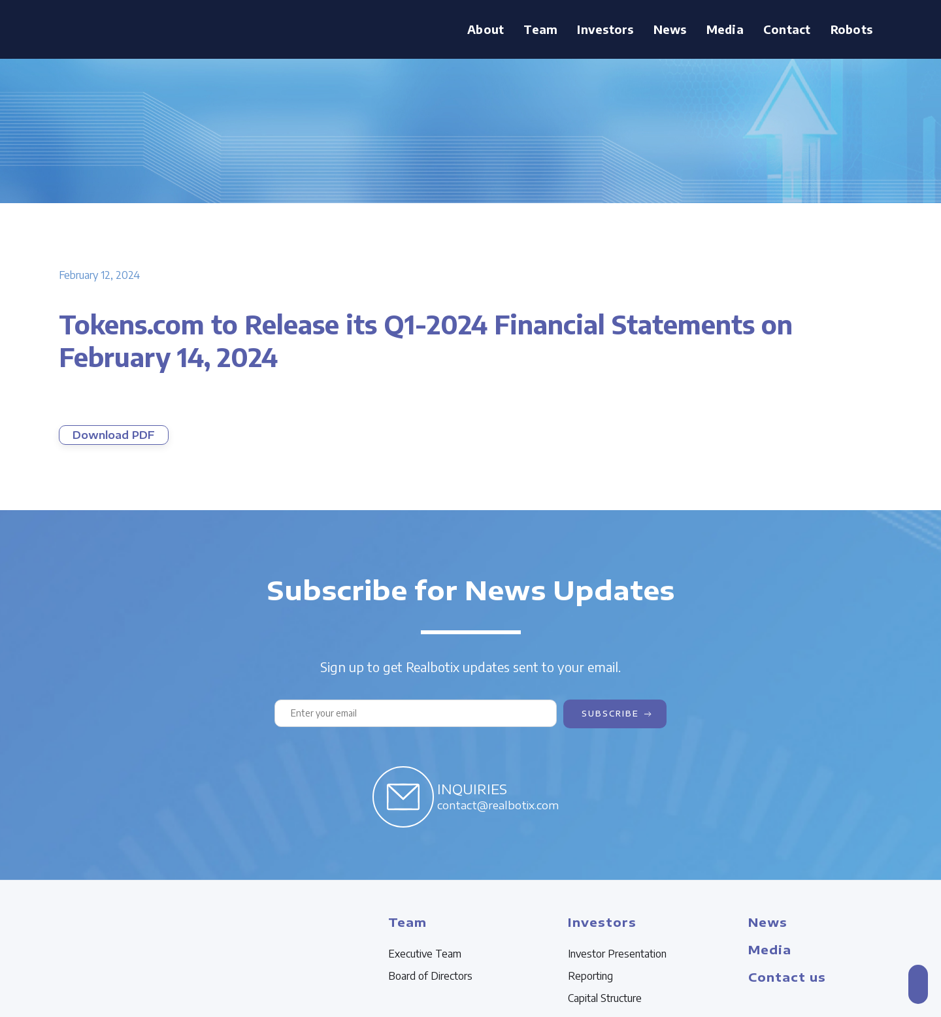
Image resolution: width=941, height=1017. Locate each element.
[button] (540, 29)
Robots (852, 29)
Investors (605, 29)
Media (725, 29)
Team (540, 29)
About (485, 29)
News (670, 29)
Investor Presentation (617, 953)
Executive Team (424, 953)
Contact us (787, 976)
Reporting (590, 976)
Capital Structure (605, 998)
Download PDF (114, 435)
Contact (787, 29)
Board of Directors (430, 976)
